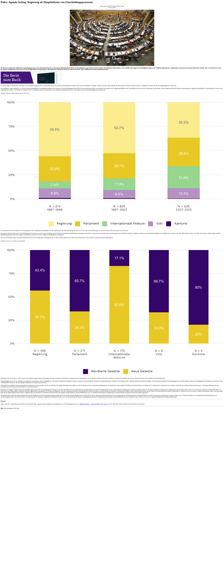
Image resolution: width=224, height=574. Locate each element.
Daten (36, 85)
